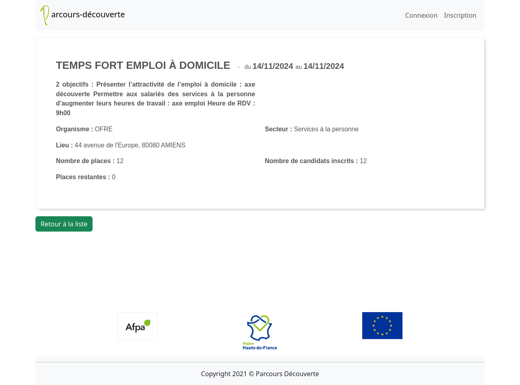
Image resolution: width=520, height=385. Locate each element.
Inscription (460, 15)
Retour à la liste (64, 223)
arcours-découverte (82, 15)
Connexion (421, 15)
